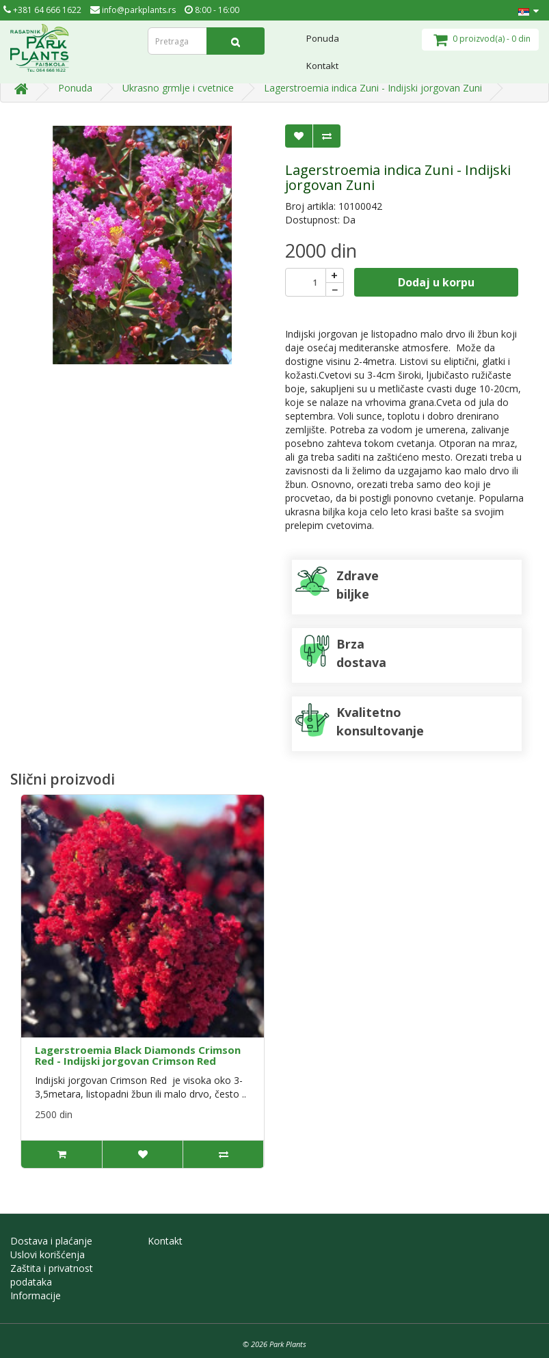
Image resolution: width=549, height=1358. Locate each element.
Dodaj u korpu (436, 282)
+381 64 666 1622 (42, 10)
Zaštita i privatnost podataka (51, 1275)
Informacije (35, 1295)
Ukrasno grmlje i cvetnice (178, 87)
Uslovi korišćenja (47, 1254)
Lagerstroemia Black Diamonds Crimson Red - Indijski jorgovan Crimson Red (138, 1055)
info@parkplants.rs (133, 10)
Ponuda (322, 38)
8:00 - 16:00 (212, 10)
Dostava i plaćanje (51, 1240)
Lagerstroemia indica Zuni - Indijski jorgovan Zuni (373, 87)
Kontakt (322, 65)
